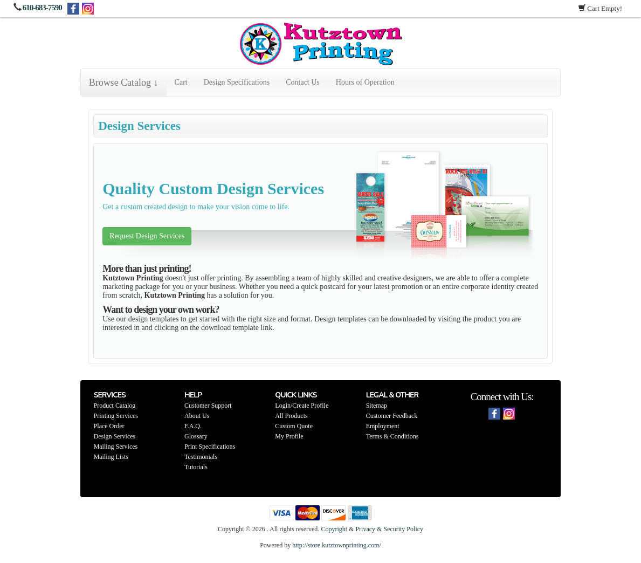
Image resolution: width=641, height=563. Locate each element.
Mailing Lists (111, 457)
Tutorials (196, 467)
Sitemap (376, 405)
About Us (196, 416)
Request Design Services (146, 236)
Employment (382, 426)
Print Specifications (209, 446)
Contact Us (303, 82)
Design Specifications (237, 82)
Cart (181, 82)
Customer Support (208, 405)
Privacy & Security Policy (389, 529)
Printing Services (116, 416)
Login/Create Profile (301, 405)
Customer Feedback (392, 416)
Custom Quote (294, 426)
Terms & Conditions (392, 436)
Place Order (109, 426)
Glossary (196, 436)
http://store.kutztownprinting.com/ (336, 545)
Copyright (334, 529)
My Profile (289, 436)
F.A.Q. (193, 426)
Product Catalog (115, 405)
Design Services (115, 436)
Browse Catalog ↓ (123, 82)
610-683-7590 (42, 7)
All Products (291, 416)
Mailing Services (116, 446)
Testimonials (200, 457)
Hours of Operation (365, 82)
